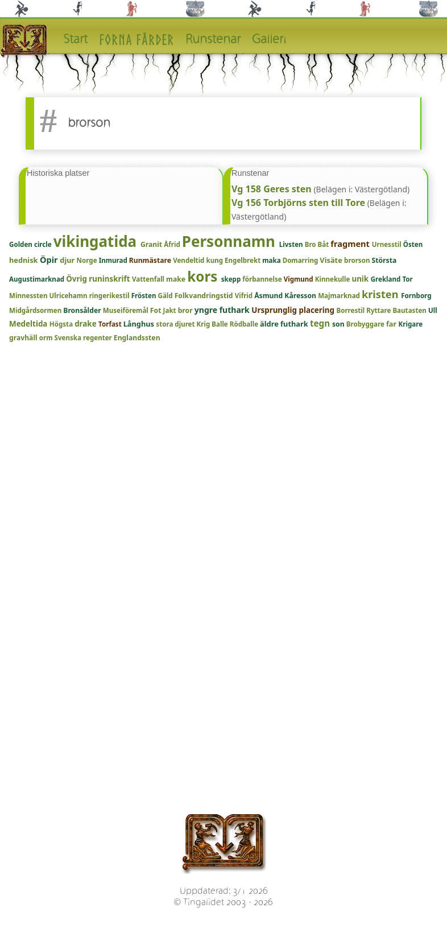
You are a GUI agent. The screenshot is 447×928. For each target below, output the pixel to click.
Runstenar (213, 40)
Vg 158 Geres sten (271, 189)
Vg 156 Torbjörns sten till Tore (298, 202)
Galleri (269, 40)
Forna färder (136, 40)
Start (75, 40)
